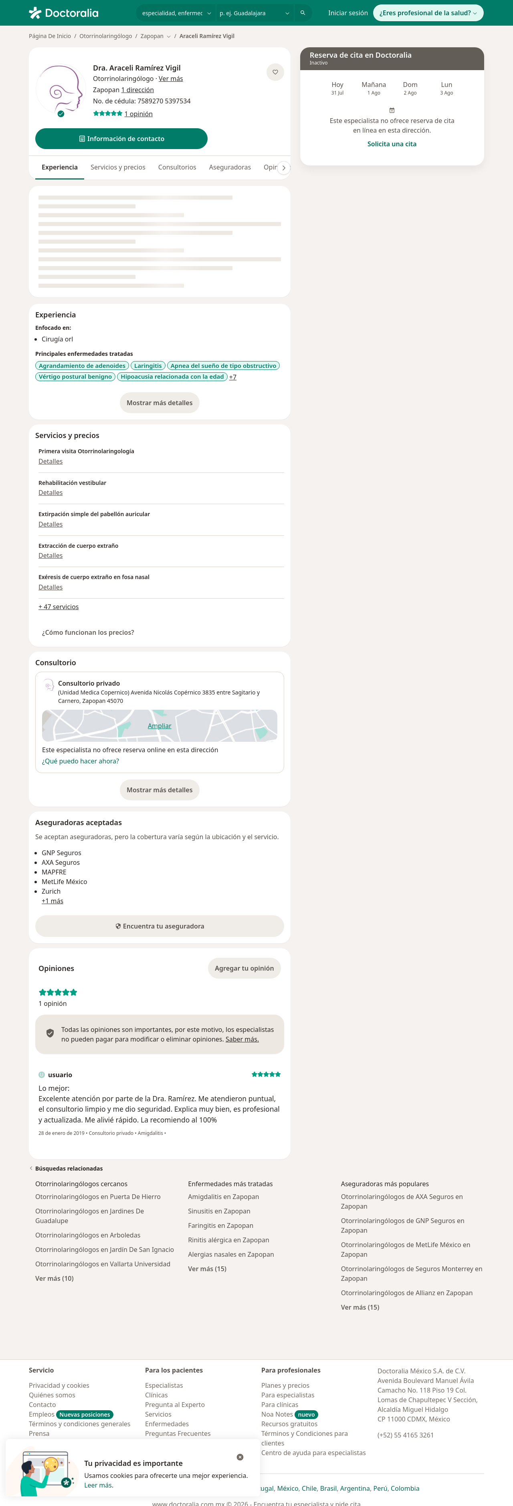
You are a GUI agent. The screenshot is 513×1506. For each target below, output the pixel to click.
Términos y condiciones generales (80, 1423)
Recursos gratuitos (289, 1423)
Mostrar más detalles (163, 405)
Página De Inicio (50, 36)
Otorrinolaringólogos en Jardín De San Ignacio (104, 1249)
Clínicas (156, 1395)
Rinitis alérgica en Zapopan (228, 1239)
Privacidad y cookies (59, 1385)
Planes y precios (285, 1385)
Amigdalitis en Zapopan (223, 1196)
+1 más (52, 900)
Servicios (158, 1414)
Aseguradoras (230, 167)
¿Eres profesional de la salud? (428, 12)
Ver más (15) (207, 1268)
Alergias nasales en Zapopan (231, 1254)
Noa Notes (289, 1414)
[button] (121, 138)
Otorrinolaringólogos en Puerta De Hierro (98, 1196)
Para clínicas (279, 1404)
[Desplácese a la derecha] (284, 168)
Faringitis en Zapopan (220, 1225)
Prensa (39, 1433)
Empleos (71, 1414)
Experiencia (60, 167)
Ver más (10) (54, 1278)
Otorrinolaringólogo (105, 36)
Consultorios (177, 167)
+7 (232, 377)
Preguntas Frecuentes (178, 1433)
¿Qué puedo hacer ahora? (80, 761)
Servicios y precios (118, 167)
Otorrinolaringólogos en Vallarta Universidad (102, 1264)
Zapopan (93, 701)
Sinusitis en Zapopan (219, 1211)
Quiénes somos (52, 1395)
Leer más (98, 1485)
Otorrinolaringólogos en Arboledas (87, 1235)
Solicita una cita (392, 143)
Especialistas (164, 1385)
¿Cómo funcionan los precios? (88, 632)
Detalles (50, 461)
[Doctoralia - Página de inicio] (79, 12)
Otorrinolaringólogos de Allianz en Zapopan (407, 1292)
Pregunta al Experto (175, 1404)
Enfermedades (167, 1423)
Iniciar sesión (348, 12)
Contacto (42, 1404)
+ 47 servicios (58, 606)
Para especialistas (288, 1395)
